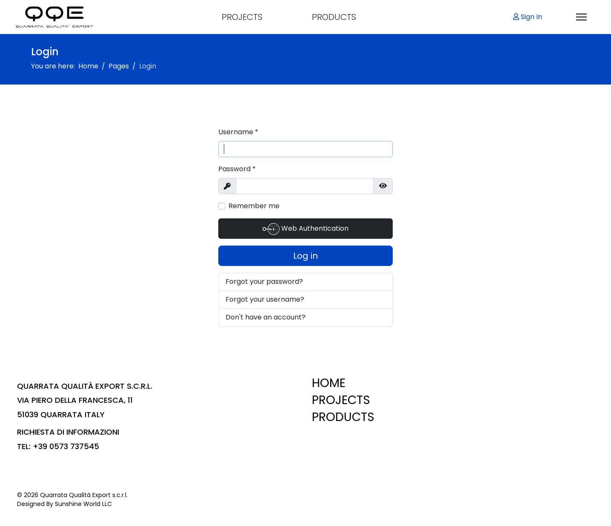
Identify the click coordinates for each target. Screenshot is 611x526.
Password (237, 169)
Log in (305, 256)
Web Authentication (305, 229)
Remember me (254, 206)
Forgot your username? (265, 299)
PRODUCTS (334, 17)
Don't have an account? (266, 317)
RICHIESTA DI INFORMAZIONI (68, 432)
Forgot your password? (264, 281)
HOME (328, 383)
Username (238, 132)
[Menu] (581, 17)
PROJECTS (242, 17)
